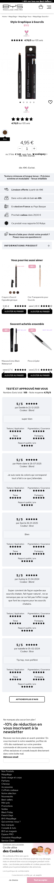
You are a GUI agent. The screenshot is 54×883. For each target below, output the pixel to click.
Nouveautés (7, 796)
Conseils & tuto (8, 828)
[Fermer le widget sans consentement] (13, 844)
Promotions (7, 806)
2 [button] (23, 102)
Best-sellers (7, 799)
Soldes (4, 809)
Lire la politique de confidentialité (16, 871)
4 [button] (30, 102)
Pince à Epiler (34, 361)
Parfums (5, 780)
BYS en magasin (9, 831)
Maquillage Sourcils (40, 16)
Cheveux (5, 784)
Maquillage (13, 16)
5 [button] (33, 102)
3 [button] (27, 102)
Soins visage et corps (11, 777)
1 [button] (20, 102)
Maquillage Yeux (25, 16)
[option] (27, 72)
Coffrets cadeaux (9, 790)
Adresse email (10, 757)
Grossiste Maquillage (11, 837)
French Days (7, 815)
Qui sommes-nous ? (11, 821)
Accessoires (7, 787)
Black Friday (7, 812)
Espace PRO (7, 834)
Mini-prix (5, 802)
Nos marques (7, 825)
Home (4, 16)
